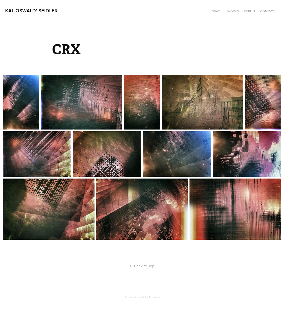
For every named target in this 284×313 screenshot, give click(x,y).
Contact (267, 11)
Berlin (249, 11)
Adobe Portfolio (150, 297)
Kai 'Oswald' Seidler (31, 10)
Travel (216, 11)
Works (233, 11)
